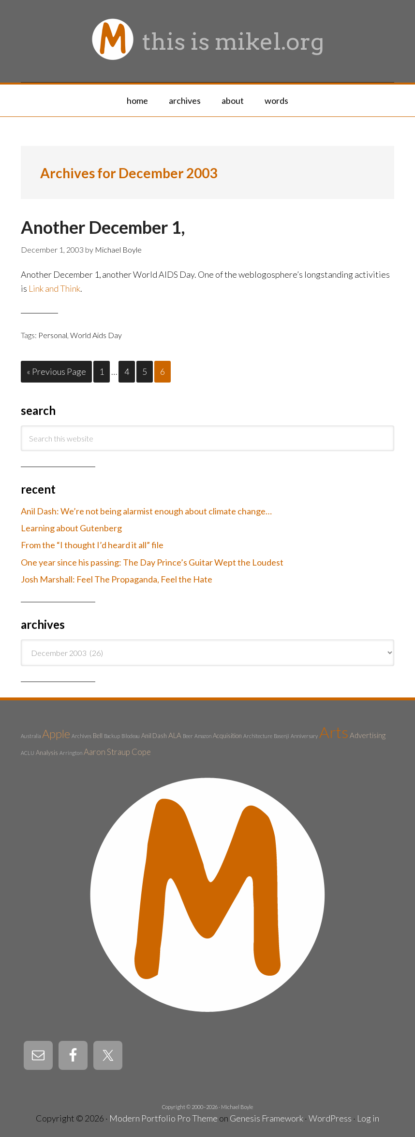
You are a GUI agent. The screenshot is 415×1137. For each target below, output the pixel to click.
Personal (52, 335)
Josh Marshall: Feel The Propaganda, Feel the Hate (116, 579)
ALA (174, 735)
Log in (368, 1118)
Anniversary (304, 736)
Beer (188, 736)
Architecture (257, 736)
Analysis (47, 752)
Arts (333, 732)
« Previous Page (56, 371)
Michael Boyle (237, 1107)
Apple (56, 733)
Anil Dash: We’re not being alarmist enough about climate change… (146, 511)
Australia (31, 736)
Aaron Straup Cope (117, 752)
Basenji (281, 736)
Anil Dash (154, 735)
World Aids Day (96, 335)
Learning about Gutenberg (71, 528)
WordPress (330, 1118)
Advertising (367, 735)
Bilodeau (130, 736)
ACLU (27, 753)
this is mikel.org (233, 42)
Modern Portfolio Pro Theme (163, 1118)
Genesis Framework (266, 1118)
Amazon (202, 736)
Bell (98, 735)
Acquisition (227, 735)
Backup (112, 736)
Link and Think (54, 288)
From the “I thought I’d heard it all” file (92, 545)
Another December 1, (103, 227)
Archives (81, 736)
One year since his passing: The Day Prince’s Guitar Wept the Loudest (152, 562)
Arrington (70, 753)
